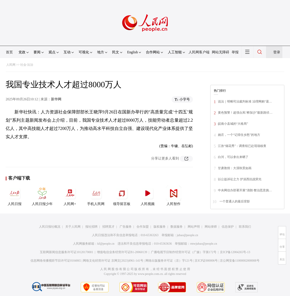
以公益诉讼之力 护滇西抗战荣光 (239, 179)
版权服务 (159, 226)
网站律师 (211, 226)
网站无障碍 (220, 52)
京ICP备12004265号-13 (235, 252)
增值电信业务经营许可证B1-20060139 (122, 252)
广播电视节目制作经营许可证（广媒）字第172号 (183, 252)
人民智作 (173, 196)
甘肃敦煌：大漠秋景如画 (234, 168)
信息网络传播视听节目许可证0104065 (55, 260)
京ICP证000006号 (206, 260)
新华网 (56, 99)
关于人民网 (73, 226)
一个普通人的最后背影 (234, 201)
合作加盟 (143, 226)
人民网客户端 (199, 52)
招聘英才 (108, 226)
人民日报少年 (42, 196)
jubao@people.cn (187, 235)
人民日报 (14, 196)
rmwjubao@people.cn (203, 243)
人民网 (10, 64)
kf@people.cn (106, 243)
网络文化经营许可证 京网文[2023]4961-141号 (113, 260)
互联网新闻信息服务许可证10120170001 (66, 252)
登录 (276, 52)
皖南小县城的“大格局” (233, 123)
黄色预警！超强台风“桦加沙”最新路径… (245, 112)
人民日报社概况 (49, 226)
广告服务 (126, 226)
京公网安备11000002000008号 (239, 260)
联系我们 (245, 226)
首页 (9, 52)
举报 (235, 52)
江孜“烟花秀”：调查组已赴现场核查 (242, 146)
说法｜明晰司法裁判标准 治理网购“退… (245, 101)
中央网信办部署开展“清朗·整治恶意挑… (245, 190)
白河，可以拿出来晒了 (233, 157)
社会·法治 (26, 64)
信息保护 (228, 226)
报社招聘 (91, 226)
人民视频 (147, 196)
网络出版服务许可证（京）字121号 (169, 260)
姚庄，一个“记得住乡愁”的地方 (239, 134)
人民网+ (70, 196)
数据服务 (176, 226)
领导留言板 (121, 196)
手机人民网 (96, 196)
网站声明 (194, 226)
